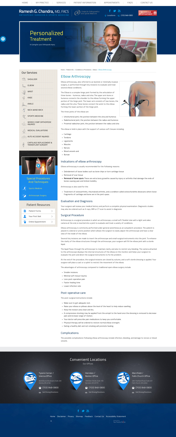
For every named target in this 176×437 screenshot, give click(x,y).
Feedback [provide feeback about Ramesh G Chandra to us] (89, 417)
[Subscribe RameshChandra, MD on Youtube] (119, 11)
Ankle (30, 104)
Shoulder (32, 79)
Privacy (71, 417)
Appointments (111, 3)
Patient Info (70, 70)
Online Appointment (41, 222)
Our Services (29, 72)
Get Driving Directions (50, 392)
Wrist (30, 92)
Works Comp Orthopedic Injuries (39, 123)
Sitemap (79, 417)
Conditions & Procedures (83, 70)
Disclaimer (61, 417)
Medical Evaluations (38, 131)
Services (61, 3)
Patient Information (85, 3)
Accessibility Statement (116, 417)
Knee (30, 98)
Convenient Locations (88, 362)
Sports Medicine (35, 116)
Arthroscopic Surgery (37, 196)
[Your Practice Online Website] (119, 422)
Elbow (95, 70)
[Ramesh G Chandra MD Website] (44, 15)
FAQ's (130, 3)
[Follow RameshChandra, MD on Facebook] (110, 11)
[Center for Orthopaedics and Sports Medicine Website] (87, 15)
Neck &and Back (35, 110)
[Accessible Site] (3, 39)
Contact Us (147, 3)
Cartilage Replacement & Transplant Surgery (40, 144)
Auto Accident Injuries (38, 137)
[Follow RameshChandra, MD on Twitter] (114, 11)
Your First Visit (41, 216)
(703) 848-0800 (127, 15)
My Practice (42, 3)
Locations (111, 15)
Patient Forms (41, 211)
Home (25, 3)
